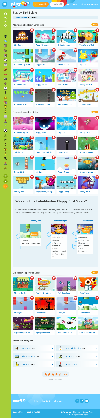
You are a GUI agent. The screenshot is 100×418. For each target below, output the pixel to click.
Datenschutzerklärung (70, 412)
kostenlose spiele (21, 17)
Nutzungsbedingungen (78, 415)
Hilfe (36, 401)
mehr (95, 24)
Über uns (58, 401)
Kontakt (46, 401)
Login (72, 4)
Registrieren (89, 4)
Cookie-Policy (88, 412)
